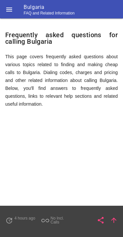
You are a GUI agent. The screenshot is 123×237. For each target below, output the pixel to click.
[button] (9, 9)
